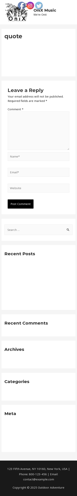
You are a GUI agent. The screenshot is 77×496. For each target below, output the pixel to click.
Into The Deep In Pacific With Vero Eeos (31, 283)
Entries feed (12, 430)
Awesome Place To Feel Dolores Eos (28, 264)
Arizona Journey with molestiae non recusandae (36, 289)
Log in (8, 424)
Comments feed (15, 437)
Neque (8, 392)
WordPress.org (14, 443)
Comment (15, 109)
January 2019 (13, 360)
